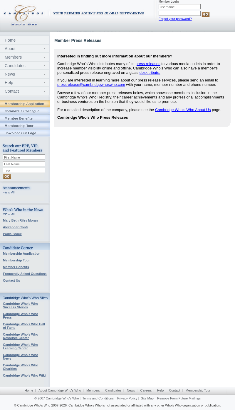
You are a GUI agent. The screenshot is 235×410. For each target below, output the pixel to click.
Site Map (147, 398)
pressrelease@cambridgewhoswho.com (91, 84)
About (10, 48)
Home (10, 40)
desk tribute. (150, 72)
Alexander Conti (15, 227)
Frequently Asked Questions (25, 273)
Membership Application (21, 253)
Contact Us (11, 280)
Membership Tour (16, 260)
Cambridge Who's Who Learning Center (20, 346)
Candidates (15, 65)
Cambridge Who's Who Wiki (24, 375)
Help (9, 82)
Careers (146, 390)
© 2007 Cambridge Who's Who (56, 398)
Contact (12, 91)
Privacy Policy (127, 398)
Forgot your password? (175, 19)
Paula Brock (12, 234)
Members (13, 57)
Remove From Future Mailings (179, 398)
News (10, 74)
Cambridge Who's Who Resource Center (20, 336)
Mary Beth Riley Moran (20, 220)
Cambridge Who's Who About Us (183, 110)
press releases (147, 64)
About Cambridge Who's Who (59, 390)
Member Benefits (16, 267)
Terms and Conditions (98, 398)
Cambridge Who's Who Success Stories (20, 305)
